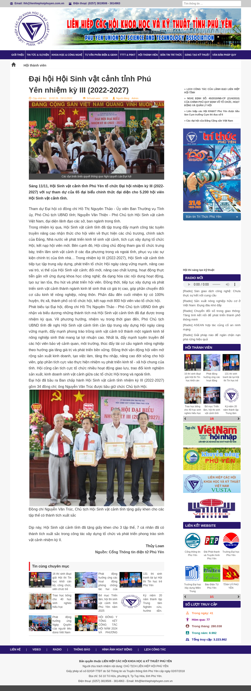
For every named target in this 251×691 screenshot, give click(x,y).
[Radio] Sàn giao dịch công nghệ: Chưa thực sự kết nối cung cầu (212, 293)
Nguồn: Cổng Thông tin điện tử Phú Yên (129, 552)
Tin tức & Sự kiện (38, 54)
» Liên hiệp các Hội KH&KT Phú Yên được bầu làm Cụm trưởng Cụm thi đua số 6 (211, 115)
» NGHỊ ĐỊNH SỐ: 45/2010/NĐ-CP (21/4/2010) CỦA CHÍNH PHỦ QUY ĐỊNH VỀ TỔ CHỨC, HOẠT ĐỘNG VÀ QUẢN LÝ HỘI (211, 103)
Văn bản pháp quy (224, 54)
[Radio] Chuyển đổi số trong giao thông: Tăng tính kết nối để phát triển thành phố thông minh (212, 315)
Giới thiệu (18, 54)
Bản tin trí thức (171, 54)
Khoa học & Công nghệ (67, 54)
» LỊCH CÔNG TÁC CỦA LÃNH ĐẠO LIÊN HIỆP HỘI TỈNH (211, 92)
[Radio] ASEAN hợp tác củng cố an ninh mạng (212, 327)
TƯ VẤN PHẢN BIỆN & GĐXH (101, 54)
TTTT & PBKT (128, 54)
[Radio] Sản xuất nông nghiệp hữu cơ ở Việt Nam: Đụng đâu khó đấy (212, 303)
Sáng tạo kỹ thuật (197, 54)
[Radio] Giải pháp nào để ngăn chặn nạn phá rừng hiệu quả (212, 337)
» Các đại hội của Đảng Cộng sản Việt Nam (208, 122)
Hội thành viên (148, 54)
